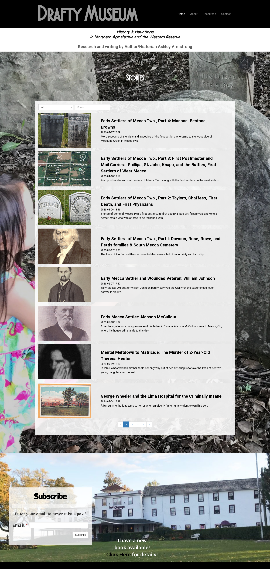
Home (181, 14)
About (193, 14)
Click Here (118, 554)
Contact (226, 14)
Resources (209, 14)
